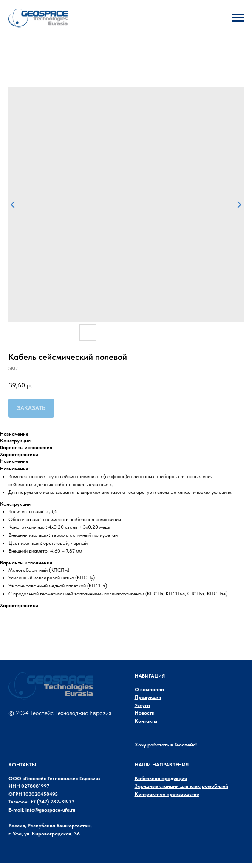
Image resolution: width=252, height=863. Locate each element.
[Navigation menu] (238, 18)
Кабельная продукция (161, 778)
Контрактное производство (167, 794)
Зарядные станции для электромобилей (181, 786)
